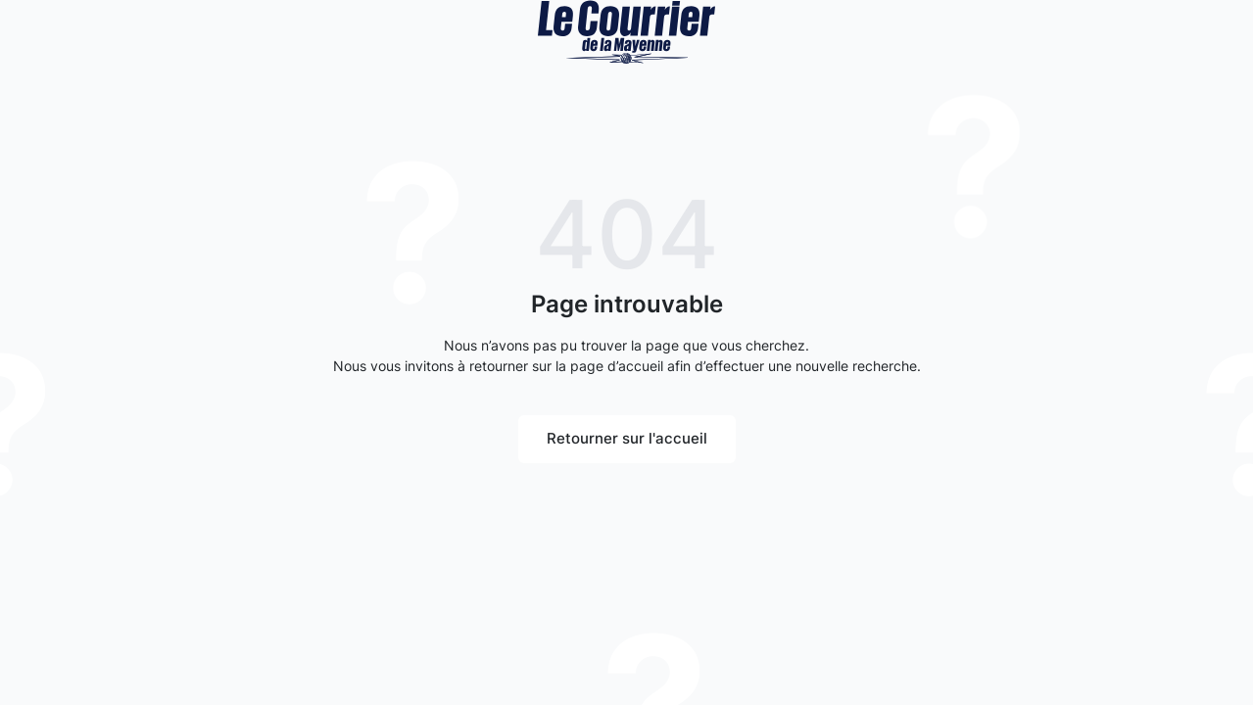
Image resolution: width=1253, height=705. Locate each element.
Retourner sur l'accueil (627, 438)
